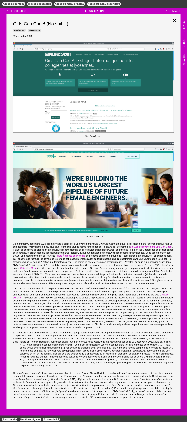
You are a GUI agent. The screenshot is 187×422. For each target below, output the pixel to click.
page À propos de (71, 255)
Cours (184, 43)
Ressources (16, 11)
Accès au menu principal (69, 4)
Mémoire (184, 26)
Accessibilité (51, 419)
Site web (184, 59)
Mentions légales (30, 419)
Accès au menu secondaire (104, 4)
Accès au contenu (14, 4)
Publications (95, 11)
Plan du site (10, 419)
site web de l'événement (151, 246)
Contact (173, 11)
